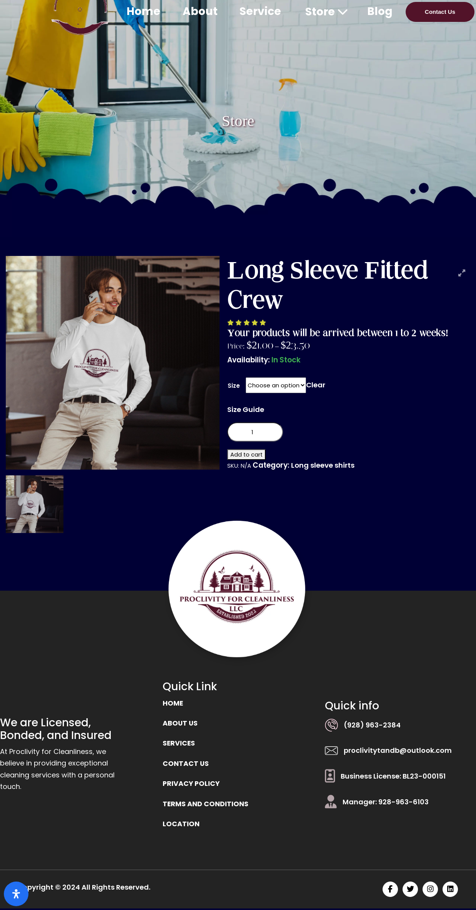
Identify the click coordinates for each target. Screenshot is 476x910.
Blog (380, 11)
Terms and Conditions (206, 805)
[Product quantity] (255, 432)
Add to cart (246, 455)
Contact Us (440, 11)
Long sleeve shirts (323, 465)
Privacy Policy (192, 785)
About (200, 11)
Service (260, 11)
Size (234, 386)
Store (326, 11)
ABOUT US (180, 724)
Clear (316, 385)
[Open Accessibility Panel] (16, 894)
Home (143, 11)
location (181, 825)
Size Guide (246, 409)
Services (179, 744)
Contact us (186, 764)
